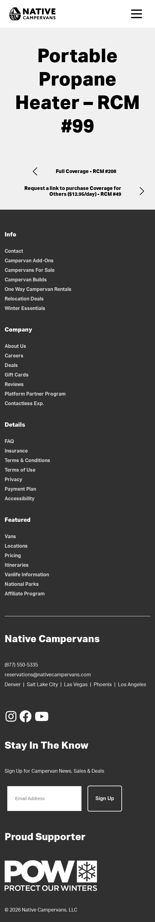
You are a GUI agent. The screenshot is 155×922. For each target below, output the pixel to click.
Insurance (16, 451)
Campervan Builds (26, 279)
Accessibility (20, 498)
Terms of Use (20, 470)
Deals (11, 365)
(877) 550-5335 (21, 664)
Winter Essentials (25, 308)
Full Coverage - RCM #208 (86, 171)
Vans (10, 536)
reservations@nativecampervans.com (48, 674)
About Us (15, 346)
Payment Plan (20, 489)
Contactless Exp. (24, 403)
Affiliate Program (25, 593)
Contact (14, 251)
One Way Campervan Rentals (38, 289)
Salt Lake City (42, 684)
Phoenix (103, 684)
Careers (14, 355)
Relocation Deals (24, 298)
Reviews (14, 384)
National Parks (22, 584)
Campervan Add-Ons (29, 260)
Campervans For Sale (30, 270)
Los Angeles (132, 684)
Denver (13, 684)
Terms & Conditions (27, 460)
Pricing (13, 555)
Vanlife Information (27, 574)
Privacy (13, 479)
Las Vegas (76, 684)
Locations (16, 546)
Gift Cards (17, 374)
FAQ (9, 441)
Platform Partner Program (35, 394)
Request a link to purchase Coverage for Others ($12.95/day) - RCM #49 (72, 191)
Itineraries (17, 565)
